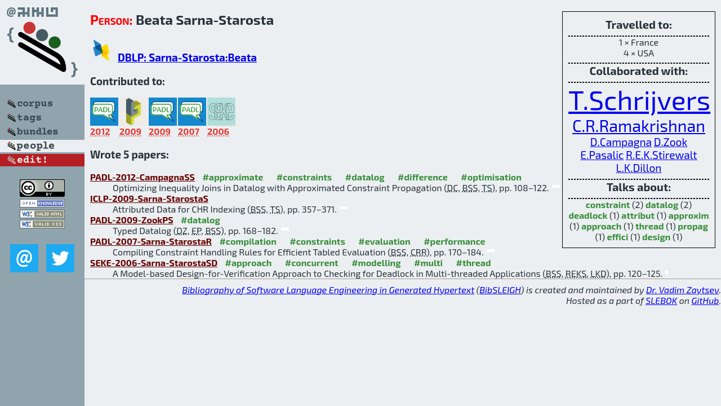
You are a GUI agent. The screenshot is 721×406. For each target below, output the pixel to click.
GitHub (705, 300)
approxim (689, 215)
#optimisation (491, 176)
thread (649, 225)
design (656, 236)
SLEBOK (661, 300)
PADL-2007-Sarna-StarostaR (151, 241)
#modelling (375, 262)
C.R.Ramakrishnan (638, 125)
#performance (454, 241)
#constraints (304, 176)
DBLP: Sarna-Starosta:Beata (187, 57)
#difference (423, 176)
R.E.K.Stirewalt (661, 154)
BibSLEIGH (499, 289)
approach (601, 225)
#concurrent (312, 262)
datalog (662, 204)
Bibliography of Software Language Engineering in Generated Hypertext (328, 289)
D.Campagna (621, 141)
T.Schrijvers (639, 99)
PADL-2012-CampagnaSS (142, 176)
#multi (428, 262)
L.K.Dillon (639, 167)
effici (618, 236)
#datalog (365, 176)
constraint (608, 204)
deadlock (587, 215)
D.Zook (671, 141)
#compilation (247, 241)
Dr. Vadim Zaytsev (682, 289)
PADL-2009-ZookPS (131, 219)
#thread (473, 262)
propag (693, 225)
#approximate (232, 176)
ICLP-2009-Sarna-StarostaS (149, 198)
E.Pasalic (602, 154)
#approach (248, 262)
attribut (638, 215)
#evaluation (384, 241)
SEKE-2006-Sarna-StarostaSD (153, 262)
